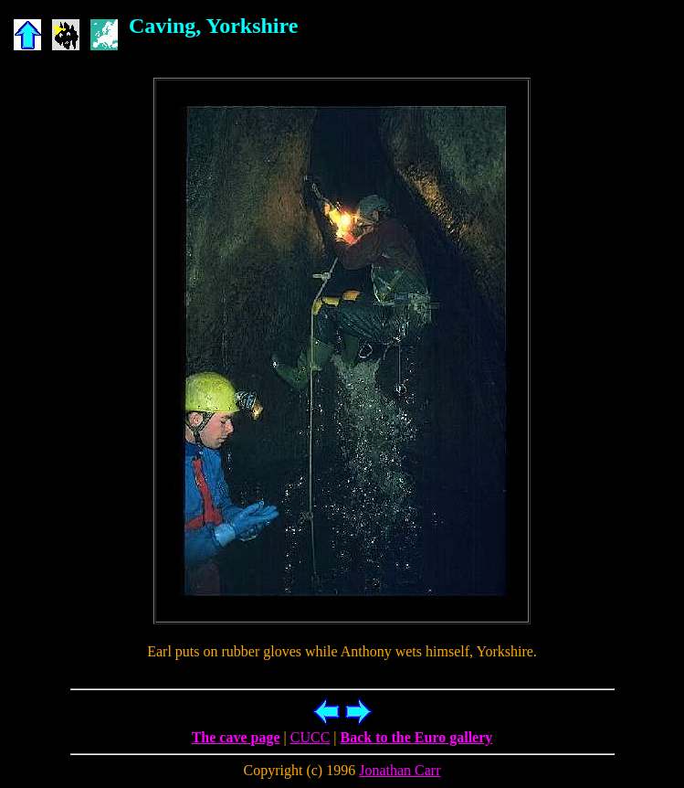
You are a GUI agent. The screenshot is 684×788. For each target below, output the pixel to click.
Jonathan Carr (399, 770)
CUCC (310, 737)
